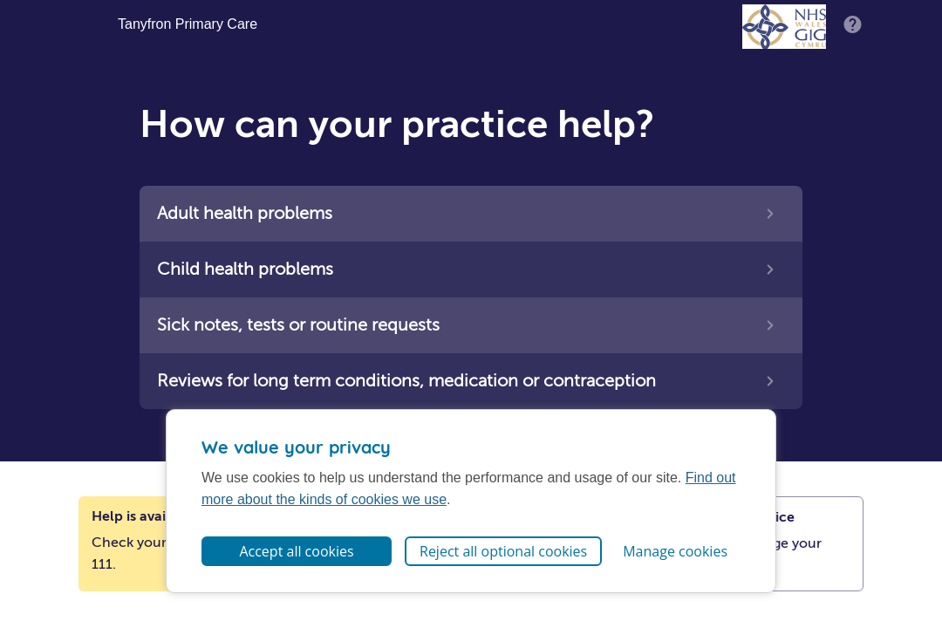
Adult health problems (244, 213)
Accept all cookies (296, 551)
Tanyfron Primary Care (187, 24)
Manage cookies (675, 551)
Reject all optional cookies (503, 551)
